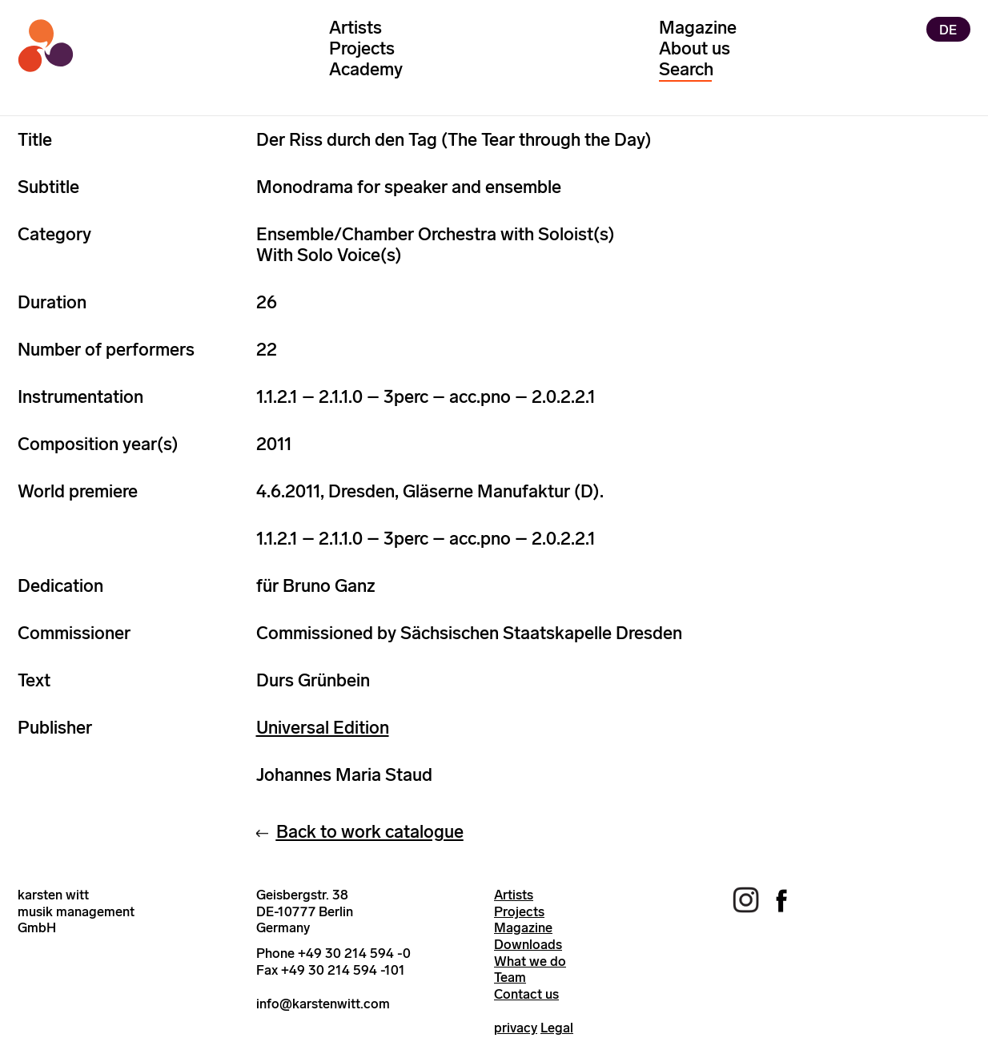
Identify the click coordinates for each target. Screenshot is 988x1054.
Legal (556, 1028)
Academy (366, 69)
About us (694, 48)
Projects (362, 48)
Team (510, 977)
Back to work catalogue (370, 832)
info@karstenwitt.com (323, 1004)
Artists (355, 27)
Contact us (526, 994)
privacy (515, 1028)
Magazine (698, 27)
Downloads (528, 944)
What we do (530, 961)
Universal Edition (322, 727)
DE (948, 29)
